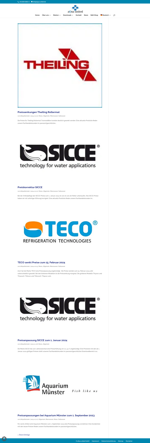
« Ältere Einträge (24, 435)
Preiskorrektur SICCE (30, 187)
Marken (56, 15)
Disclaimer (129, 441)
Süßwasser (61, 116)
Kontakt (79, 15)
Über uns (45, 15)
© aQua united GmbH (82, 441)
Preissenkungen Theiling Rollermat (39, 112)
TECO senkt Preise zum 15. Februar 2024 (41, 262)
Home (37, 15)
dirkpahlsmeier (25, 116)
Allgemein (46, 116)
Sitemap (120, 441)
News (86, 15)
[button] (4, 439)
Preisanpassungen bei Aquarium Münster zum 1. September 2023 (56, 415)
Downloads (67, 15)
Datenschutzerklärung (108, 441)
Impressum (95, 441)
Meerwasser (54, 116)
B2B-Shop (94, 15)
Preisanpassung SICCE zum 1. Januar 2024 (42, 340)
